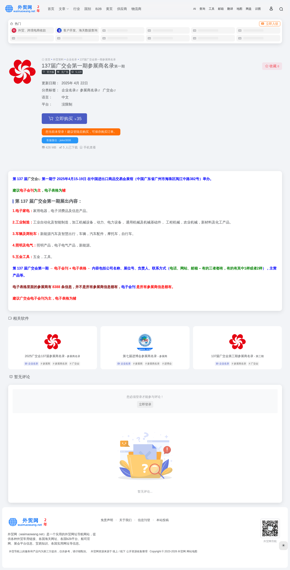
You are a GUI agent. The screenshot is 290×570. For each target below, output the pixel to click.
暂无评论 (22, 377)
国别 (87, 9)
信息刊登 (144, 520)
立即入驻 (269, 23)
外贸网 (182, 551)
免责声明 (107, 520)
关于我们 (125, 520)
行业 (76, 9)
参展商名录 (89, 90)
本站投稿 (162, 520)
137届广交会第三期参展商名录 (237, 356)
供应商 (122, 9)
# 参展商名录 (60, 363)
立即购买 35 (64, 118)
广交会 (108, 90)
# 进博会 (167, 363)
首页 (51, 9)
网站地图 (192, 551)
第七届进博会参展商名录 (145, 356)
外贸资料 (58, 59)
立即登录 (145, 404)
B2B (98, 9)
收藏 (272, 66)
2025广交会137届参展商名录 (52, 356)
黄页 (109, 9)
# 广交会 (74, 363)
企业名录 (71, 59)
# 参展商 (45, 363)
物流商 (136, 9)
